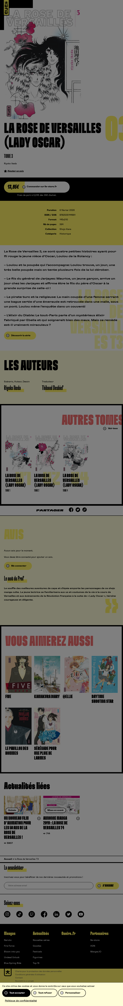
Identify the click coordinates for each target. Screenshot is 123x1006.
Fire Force (9, 946)
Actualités (41, 933)
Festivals (37, 952)
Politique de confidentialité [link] (21, 1000)
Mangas (9, 933)
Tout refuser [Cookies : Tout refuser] (45, 993)
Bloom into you (12, 952)
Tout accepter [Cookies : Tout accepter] (17, 993)
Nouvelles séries (41, 940)
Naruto (8, 940)
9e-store (94, 940)
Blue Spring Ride (12, 963)
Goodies (37, 946)
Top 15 (36, 963)
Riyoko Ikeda (10, 164)
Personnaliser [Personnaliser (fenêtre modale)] (72, 993)
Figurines (37, 957)
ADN (92, 946)
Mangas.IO (95, 952)
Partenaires (99, 933)
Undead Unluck (11, 957)
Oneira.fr (68, 933)
